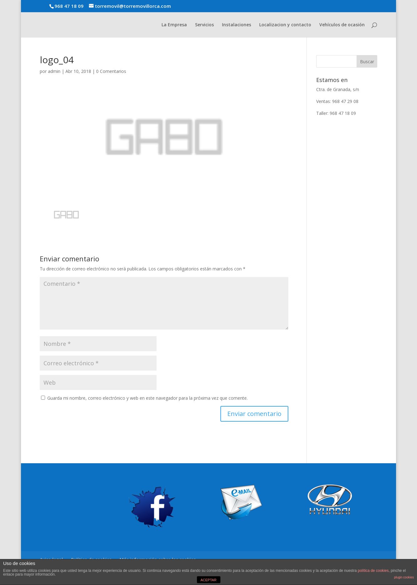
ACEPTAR (208, 580)
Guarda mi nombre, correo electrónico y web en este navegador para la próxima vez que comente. (147, 398)
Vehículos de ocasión (342, 25)
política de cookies (373, 570)
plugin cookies (404, 577)
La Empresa (174, 25)
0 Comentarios (111, 71)
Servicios (204, 25)
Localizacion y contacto (285, 25)
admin (54, 71)
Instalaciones (236, 25)
